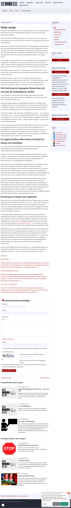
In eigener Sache (59, 44)
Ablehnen (56, 503)
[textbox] (25, 329)
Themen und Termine (58, 2)
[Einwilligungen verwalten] (3, 505)
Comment (5, 317)
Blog (11, 10)
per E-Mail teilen (60, 145)
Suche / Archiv (17, 496)
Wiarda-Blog (30, 2)
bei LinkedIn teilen (61, 137)
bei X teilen (59, 132)
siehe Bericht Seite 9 (25, 223)
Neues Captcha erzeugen (2, 359)
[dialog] (56, 499)
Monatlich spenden (60, 72)
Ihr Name (4, 304)
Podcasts (56, 37)
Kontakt (3, 496)
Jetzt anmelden (60, 119)
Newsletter (9, 496)
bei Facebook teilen (61, 135)
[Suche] (60, 57)
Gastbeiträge (57, 32)
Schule (17, 10)
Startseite (22, 2)
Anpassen (45, 503)
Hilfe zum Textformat (8, 339)
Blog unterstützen (24, 5)
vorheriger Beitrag (6, 378)
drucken (58, 143)
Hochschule (57, 34)
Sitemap (25, 496)
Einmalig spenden (60, 94)
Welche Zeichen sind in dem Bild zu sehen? (31, 354)
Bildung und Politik (59, 29)
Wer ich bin (48, 2)
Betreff (4, 310)
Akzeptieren (64, 503)
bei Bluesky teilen (61, 139)
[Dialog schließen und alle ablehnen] (69, 493)
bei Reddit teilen (60, 141)
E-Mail (4, 342)
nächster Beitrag (44, 378)
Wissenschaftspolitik (60, 42)
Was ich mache (39, 2)
